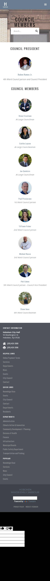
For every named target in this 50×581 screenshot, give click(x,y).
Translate (29, 501)
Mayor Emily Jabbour (25, 492)
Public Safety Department (13, 449)
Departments (8, 365)
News (5, 369)
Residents (7, 411)
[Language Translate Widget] (25, 498)
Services (6, 361)
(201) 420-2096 (12, 347)
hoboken (25, 489)
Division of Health (10, 433)
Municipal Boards (9, 445)
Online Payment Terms (11, 357)
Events (5, 374)
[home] (5, 4)
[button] (45, 4)
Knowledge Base (9, 391)
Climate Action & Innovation (14, 425)
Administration (9, 421)
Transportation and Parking (13, 453)
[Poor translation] (9, 529)
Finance (6, 437)
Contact (6, 382)
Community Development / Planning (16, 429)
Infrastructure (8, 441)
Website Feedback (32, 507)
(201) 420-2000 (12, 343)
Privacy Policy (19, 507)
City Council (7, 378)
